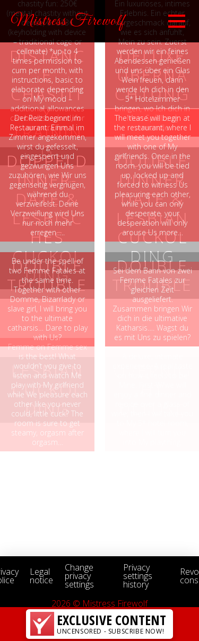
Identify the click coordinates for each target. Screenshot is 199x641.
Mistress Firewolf (68, 21)
